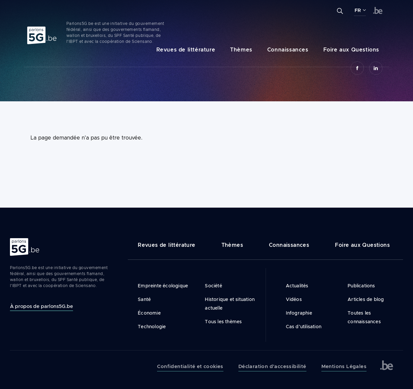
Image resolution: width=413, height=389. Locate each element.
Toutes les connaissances (364, 317)
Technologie (152, 327)
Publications (361, 286)
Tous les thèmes (223, 322)
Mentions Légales (344, 366)
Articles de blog (366, 299)
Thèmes (241, 49)
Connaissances (287, 49)
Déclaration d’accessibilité (272, 366)
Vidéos (294, 299)
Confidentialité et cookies (190, 366)
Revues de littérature (185, 49)
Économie (149, 313)
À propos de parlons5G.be (41, 306)
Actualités (297, 286)
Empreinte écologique (163, 286)
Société (213, 286)
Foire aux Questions (351, 49)
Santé (144, 299)
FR (358, 10)
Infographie (299, 313)
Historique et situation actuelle (230, 303)
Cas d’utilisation (303, 327)
